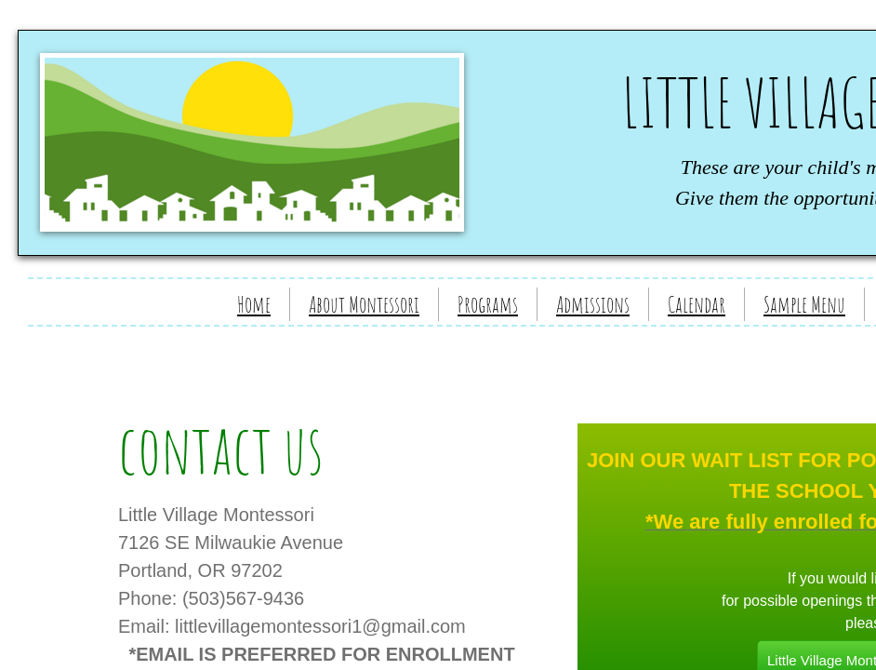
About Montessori (364, 304)
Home (254, 304)
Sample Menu (804, 304)
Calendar (696, 304)
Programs (488, 304)
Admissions (593, 304)
